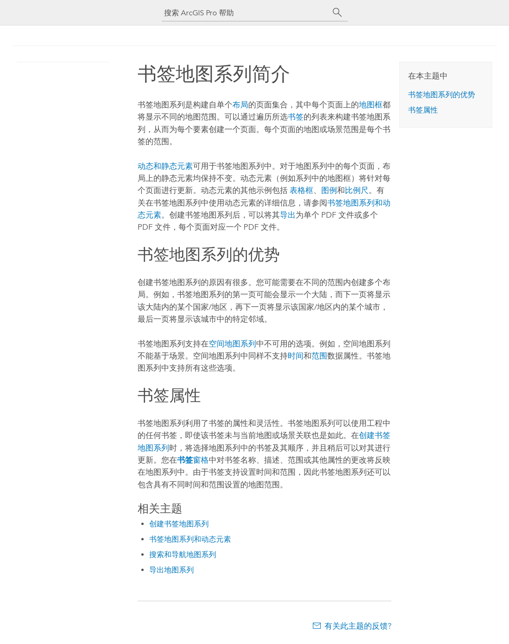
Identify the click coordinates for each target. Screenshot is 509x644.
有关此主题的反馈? (357, 626)
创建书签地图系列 (179, 523)
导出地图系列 (171, 569)
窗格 (193, 460)
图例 (329, 190)
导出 (288, 214)
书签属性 (423, 110)
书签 (296, 116)
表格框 (301, 190)
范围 (319, 355)
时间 (296, 355)
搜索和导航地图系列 (182, 554)
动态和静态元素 (165, 166)
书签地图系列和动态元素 (190, 539)
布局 (240, 104)
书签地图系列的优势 (441, 94)
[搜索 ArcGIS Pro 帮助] (245, 13)
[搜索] (337, 12)
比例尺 (357, 190)
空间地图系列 (232, 343)
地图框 (371, 104)
